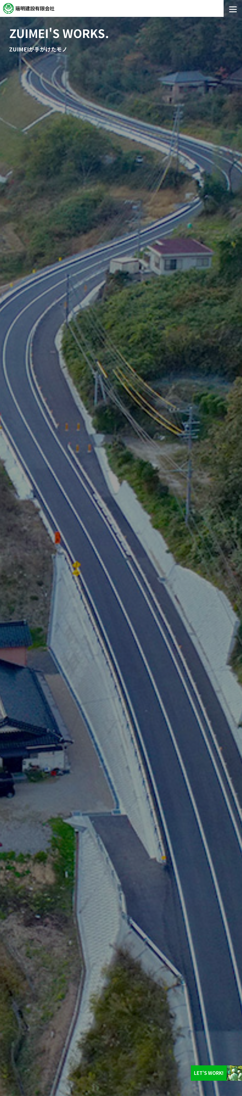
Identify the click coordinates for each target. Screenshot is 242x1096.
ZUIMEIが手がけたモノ (38, 49)
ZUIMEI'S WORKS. (59, 32)
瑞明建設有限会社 (35, 8)
